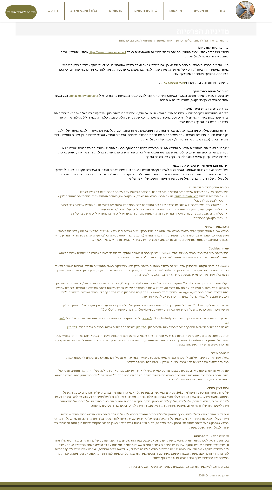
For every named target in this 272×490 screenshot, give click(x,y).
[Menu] (245, 10)
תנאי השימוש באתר (172, 82)
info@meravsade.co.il (84, 95)
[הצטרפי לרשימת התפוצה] (21, 12)
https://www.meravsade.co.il (107, 52)
